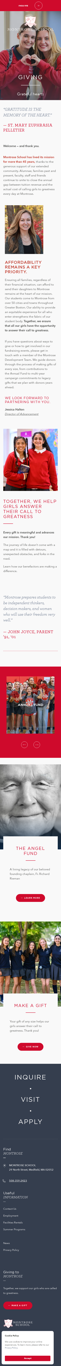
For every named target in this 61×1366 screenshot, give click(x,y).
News (6, 1243)
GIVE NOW (32, 1047)
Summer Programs (14, 1229)
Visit (30, 1099)
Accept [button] (27, 1358)
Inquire (23, 5)
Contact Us (9, 1209)
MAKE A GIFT (19, 1305)
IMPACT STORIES (14, 579)
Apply (30, 1122)
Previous (24, 744)
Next (37, 744)
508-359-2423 (18, 1181)
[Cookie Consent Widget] (28, 1347)
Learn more (32, 898)
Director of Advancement (22, 414)
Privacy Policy (11, 1250)
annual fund (30, 679)
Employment (10, 1216)
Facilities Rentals (13, 1222)
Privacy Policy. (11, 1347)
